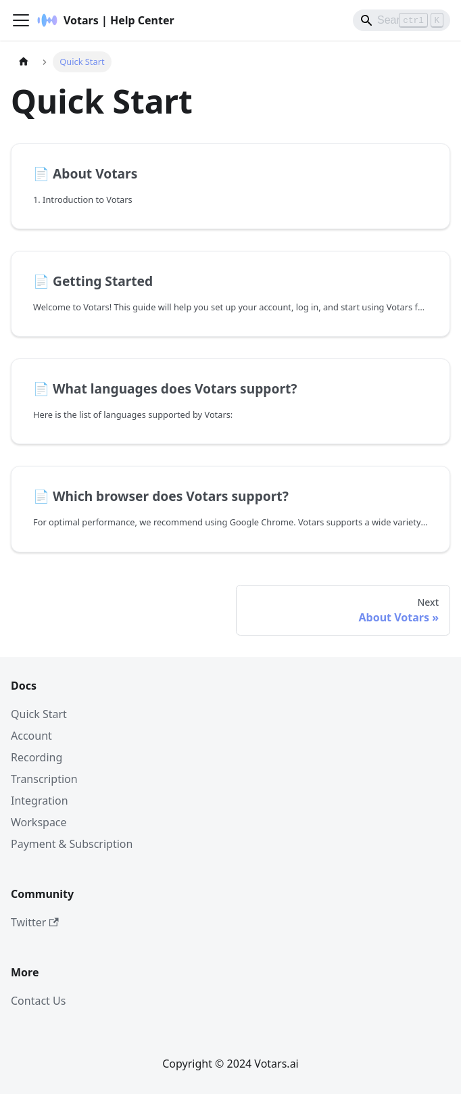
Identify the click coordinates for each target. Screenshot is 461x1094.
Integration (39, 800)
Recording (36, 757)
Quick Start (39, 714)
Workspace (39, 822)
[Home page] (24, 61)
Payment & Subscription (71, 843)
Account (31, 735)
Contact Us (38, 1000)
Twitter (35, 922)
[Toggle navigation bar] (21, 20)
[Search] (401, 20)
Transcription (44, 778)
